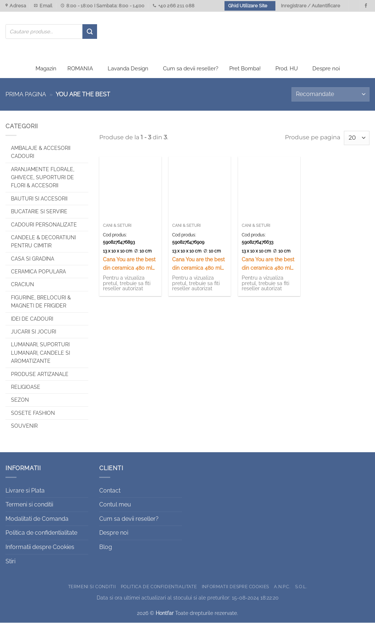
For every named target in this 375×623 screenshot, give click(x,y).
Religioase (25, 387)
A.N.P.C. (282, 587)
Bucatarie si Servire (39, 212)
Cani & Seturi (117, 226)
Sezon (20, 400)
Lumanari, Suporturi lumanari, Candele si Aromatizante (40, 353)
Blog (105, 547)
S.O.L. (301, 587)
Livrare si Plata (25, 490)
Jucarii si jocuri (33, 332)
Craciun (22, 285)
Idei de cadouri (32, 319)
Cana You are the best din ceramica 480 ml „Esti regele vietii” (268, 265)
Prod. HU (286, 69)
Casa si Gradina (32, 259)
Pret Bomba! (245, 69)
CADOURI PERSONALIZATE (44, 225)
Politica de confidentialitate (41, 533)
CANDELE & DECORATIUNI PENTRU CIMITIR (43, 242)
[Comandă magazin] (331, 95)
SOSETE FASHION (33, 413)
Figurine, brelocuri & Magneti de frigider (41, 302)
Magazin (46, 69)
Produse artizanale (39, 374)
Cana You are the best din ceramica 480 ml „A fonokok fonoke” (129, 265)
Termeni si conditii (29, 505)
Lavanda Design (128, 69)
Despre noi (326, 69)
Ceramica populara (38, 272)
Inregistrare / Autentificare (310, 5)
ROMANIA (80, 69)
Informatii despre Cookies (39, 547)
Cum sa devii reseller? (190, 69)
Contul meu (115, 505)
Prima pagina (25, 94)
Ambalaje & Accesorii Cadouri (40, 152)
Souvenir (24, 426)
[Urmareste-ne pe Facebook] (366, 5)
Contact (109, 490)
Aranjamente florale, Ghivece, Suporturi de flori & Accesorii (42, 178)
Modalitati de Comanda (36, 519)
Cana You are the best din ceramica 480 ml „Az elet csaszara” (198, 265)
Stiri (10, 561)
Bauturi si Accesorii (39, 199)
